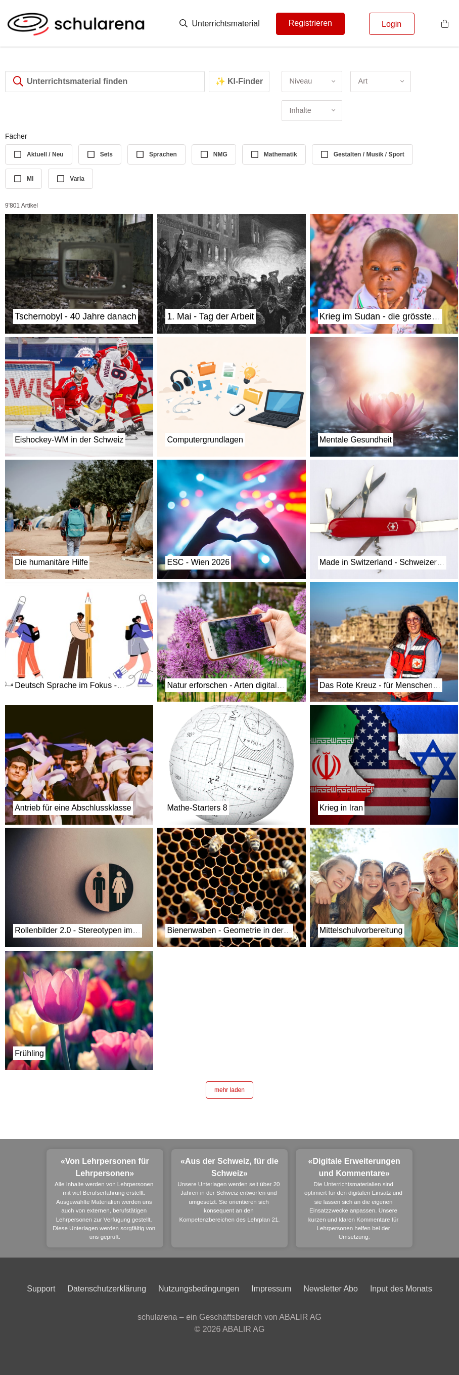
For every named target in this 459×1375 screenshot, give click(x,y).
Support (41, 1288)
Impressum (271, 1288)
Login (391, 24)
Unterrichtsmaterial (219, 23)
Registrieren (310, 23)
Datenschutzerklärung (106, 1288)
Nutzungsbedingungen (198, 1288)
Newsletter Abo (330, 1288)
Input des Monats (401, 1288)
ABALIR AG (243, 1329)
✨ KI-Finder (239, 81)
